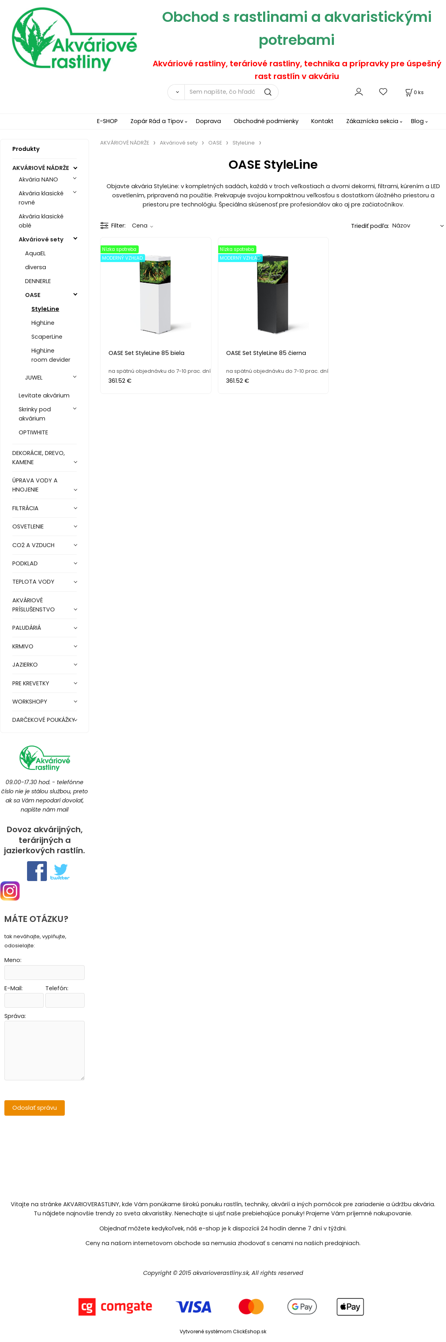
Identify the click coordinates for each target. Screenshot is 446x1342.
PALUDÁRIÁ (26, 628)
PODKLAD (25, 563)
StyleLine (45, 309)
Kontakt (322, 121)
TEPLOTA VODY (33, 582)
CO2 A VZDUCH (33, 545)
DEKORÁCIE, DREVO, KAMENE (38, 457)
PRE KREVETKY (30, 683)
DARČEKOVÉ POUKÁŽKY (43, 720)
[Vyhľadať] (175, 92)
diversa (35, 267)
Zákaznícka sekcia (372, 121)
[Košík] (414, 92)
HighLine (42, 323)
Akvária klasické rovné (41, 197)
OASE (33, 295)
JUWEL (34, 378)
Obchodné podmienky (266, 121)
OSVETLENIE (28, 526)
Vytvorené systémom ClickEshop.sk (223, 1331)
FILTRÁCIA (25, 508)
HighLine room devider (50, 355)
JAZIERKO (25, 665)
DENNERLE (38, 281)
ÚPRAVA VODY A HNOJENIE (35, 485)
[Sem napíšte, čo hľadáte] (231, 92)
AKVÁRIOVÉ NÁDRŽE (40, 168)
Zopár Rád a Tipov (156, 121)
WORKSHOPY (29, 702)
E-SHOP (107, 121)
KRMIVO (22, 646)
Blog (417, 121)
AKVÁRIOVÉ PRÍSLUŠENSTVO (33, 604)
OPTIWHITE (33, 432)
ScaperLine (46, 337)
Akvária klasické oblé (41, 220)
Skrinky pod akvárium (35, 413)
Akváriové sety (41, 239)
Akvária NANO (38, 179)
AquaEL (35, 253)
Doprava (208, 121)
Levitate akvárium (44, 395)
